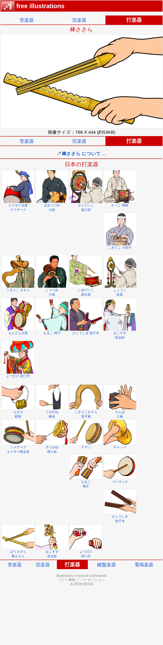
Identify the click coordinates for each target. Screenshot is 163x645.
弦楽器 (79, 20)
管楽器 (27, 20)
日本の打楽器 (81, 164)
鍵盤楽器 (106, 564)
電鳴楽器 (143, 564)
